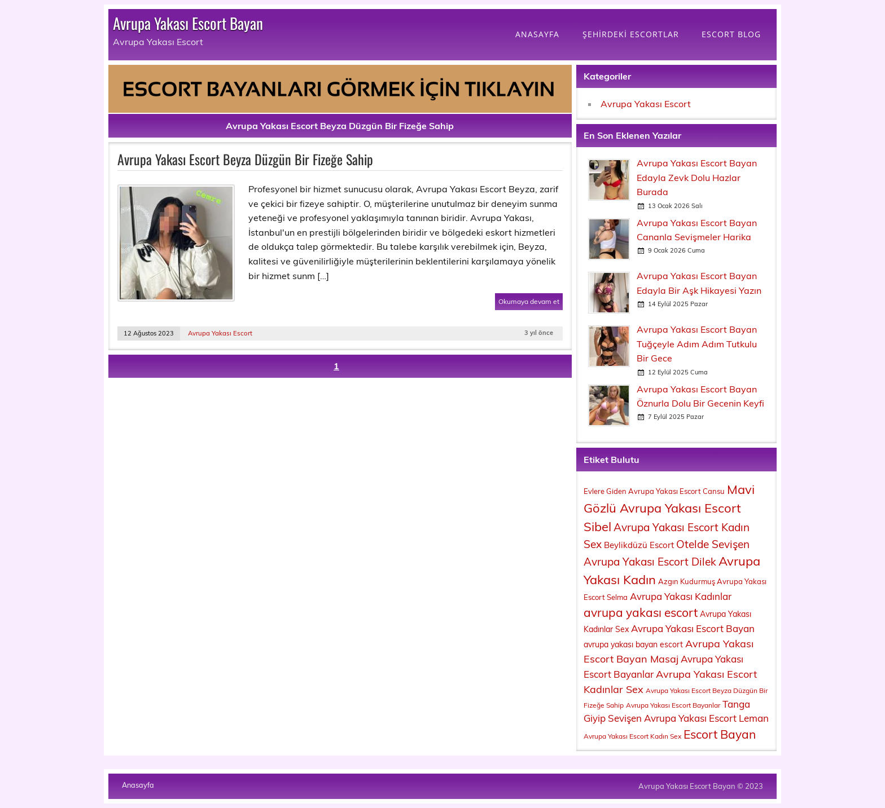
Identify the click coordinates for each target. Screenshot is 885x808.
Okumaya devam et (528, 301)
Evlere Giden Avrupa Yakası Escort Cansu (654, 491)
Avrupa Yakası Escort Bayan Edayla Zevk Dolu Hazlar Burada (697, 177)
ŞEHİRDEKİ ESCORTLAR (630, 34)
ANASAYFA (537, 34)
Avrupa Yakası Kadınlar (680, 596)
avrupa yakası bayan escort (633, 644)
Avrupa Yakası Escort (220, 333)
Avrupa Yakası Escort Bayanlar (673, 705)
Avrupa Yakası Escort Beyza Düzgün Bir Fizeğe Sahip (245, 159)
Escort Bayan (720, 734)
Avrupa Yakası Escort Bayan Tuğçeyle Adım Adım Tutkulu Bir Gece (697, 344)
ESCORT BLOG (731, 34)
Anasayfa (138, 785)
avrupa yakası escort (641, 612)
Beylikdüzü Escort (639, 545)
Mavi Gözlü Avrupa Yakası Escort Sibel (669, 508)
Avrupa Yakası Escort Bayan (188, 23)
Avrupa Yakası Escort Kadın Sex (632, 736)
